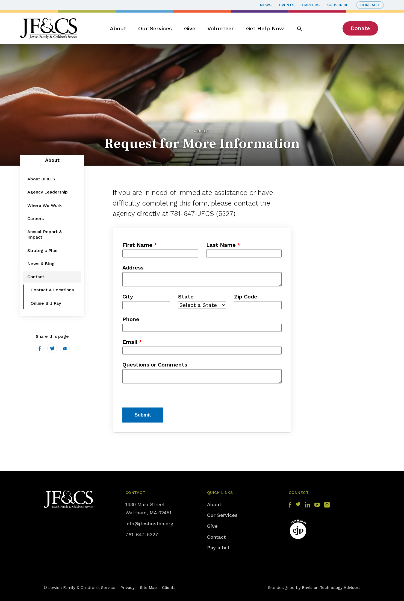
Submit (142, 415)
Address (132, 267)
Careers (311, 5)
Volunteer (220, 28)
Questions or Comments (154, 364)
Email (129, 342)
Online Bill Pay (46, 303)
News (266, 5)
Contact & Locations (52, 289)
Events (286, 5)
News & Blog (41, 263)
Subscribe (338, 5)
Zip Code (245, 296)
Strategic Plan (42, 250)
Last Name (221, 245)
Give (189, 28)
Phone (130, 319)
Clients (169, 587)
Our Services (155, 28)
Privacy (127, 587)
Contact (370, 5)
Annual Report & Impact (44, 234)
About (118, 28)
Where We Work (44, 205)
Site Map (148, 587)
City (127, 296)
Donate (360, 28)
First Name (137, 245)
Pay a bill (218, 547)
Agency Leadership (47, 192)
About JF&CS (41, 178)
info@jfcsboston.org (149, 523)
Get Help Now (265, 28)
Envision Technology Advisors (331, 587)
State (186, 296)
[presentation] (163, 396)
